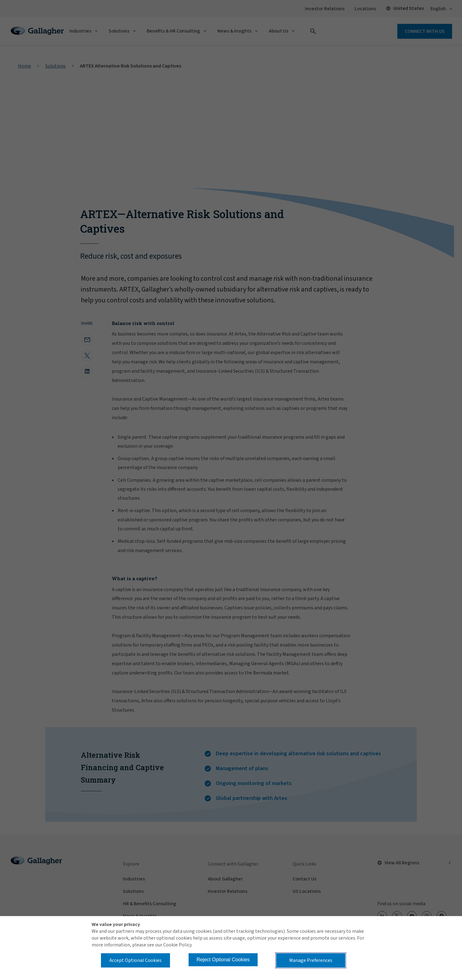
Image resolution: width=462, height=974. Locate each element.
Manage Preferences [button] (310, 960)
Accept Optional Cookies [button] (135, 960)
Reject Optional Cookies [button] (223, 959)
